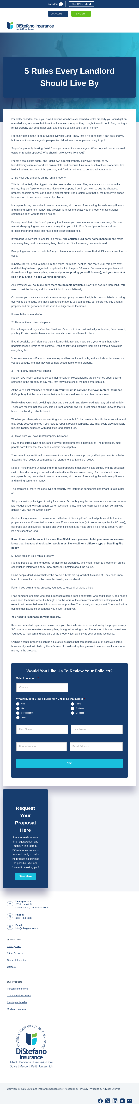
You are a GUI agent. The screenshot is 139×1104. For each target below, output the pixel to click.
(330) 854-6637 (23, 914)
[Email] (129, 1097)
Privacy (84, 1085)
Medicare (80, 713)
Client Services (15, 949)
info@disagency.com (26, 924)
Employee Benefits (17, 998)
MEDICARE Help (81, 4)
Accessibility (71, 1085)
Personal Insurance (17, 985)
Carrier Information (17, 956)
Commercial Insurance (19, 992)
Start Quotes (14, 943)
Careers (11, 963)
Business (80, 708)
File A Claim (81, 14)
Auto (23, 704)
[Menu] (130, 26)
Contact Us (55, 4)
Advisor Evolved (111, 1085)
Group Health (27, 713)
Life (22, 708)
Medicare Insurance (17, 1005)
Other (23, 717)
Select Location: (27, 678)
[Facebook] (100, 1097)
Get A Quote (58, 14)
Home (78, 704)
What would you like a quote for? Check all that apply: (50, 698)
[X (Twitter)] (107, 1097)
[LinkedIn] (115, 1097)
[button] (25, 873)
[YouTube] (122, 1097)
